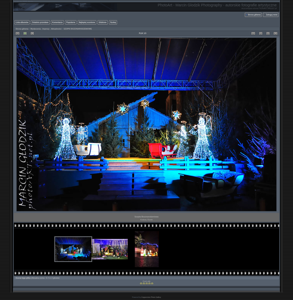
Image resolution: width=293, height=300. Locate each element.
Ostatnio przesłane (40, 22)
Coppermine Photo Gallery (151, 297)
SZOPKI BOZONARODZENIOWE (78, 29)
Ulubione (103, 22)
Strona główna (254, 15)
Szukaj (113, 22)
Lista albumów (22, 22)
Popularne (70, 22)
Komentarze (57, 22)
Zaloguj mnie (271, 15)
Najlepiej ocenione (87, 22)
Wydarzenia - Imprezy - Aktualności (45, 29)
